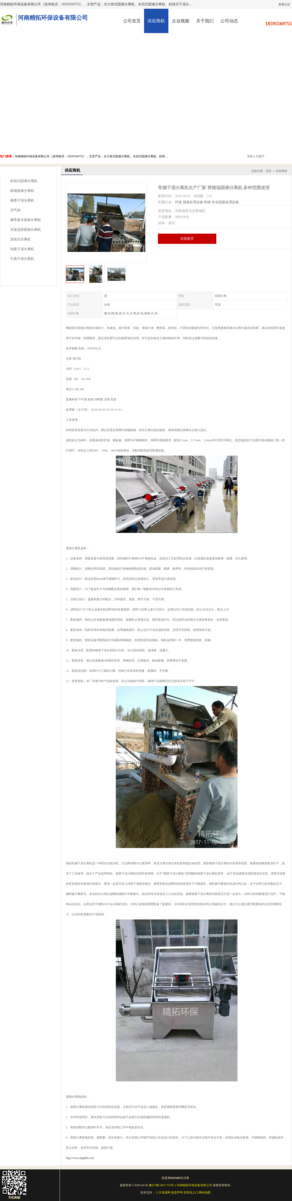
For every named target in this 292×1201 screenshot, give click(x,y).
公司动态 (229, 20)
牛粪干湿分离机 (22, 259)
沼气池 (15, 210)
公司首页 (132, 20)
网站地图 (204, 1192)
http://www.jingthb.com (80, 1158)
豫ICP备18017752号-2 (162, 1185)
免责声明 (177, 1192)
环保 (178, 202)
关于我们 (205, 20)
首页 (269, 171)
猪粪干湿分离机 (22, 200)
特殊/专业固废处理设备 (221, 202)
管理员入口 (190, 1192)
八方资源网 (163, 1192)
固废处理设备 (193, 202)
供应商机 (156, 20)
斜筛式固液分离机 (23, 181)
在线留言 (187, 238)
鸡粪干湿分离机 (22, 249)
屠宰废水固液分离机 (25, 220)
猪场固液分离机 (22, 191)
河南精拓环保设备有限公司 (194, 1185)
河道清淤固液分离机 (25, 229)
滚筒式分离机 (20, 239)
